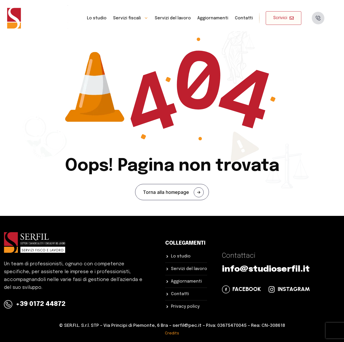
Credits (172, 333)
